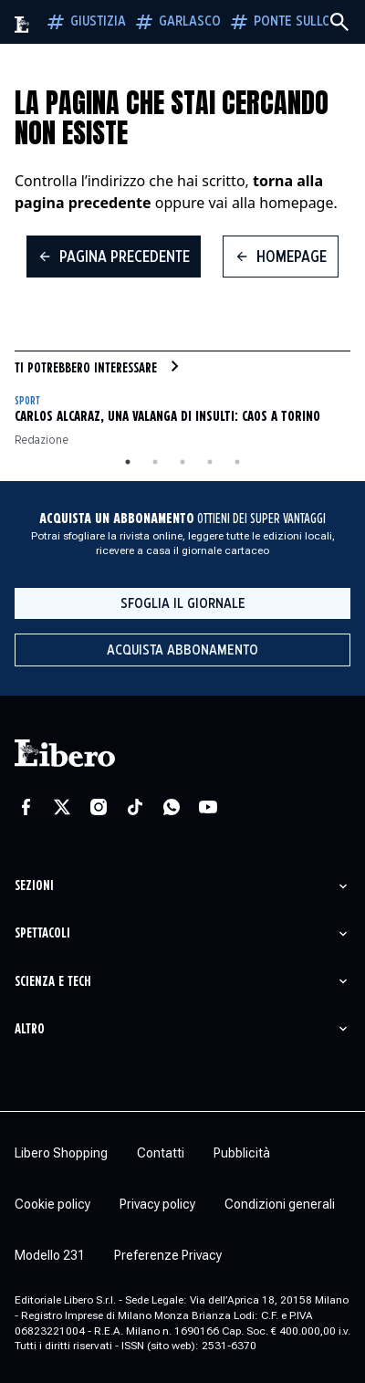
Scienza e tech (53, 982)
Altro (30, 1029)
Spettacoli (42, 933)
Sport (27, 401)
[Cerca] (339, 22)
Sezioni (34, 886)
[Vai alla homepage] (22, 24)
